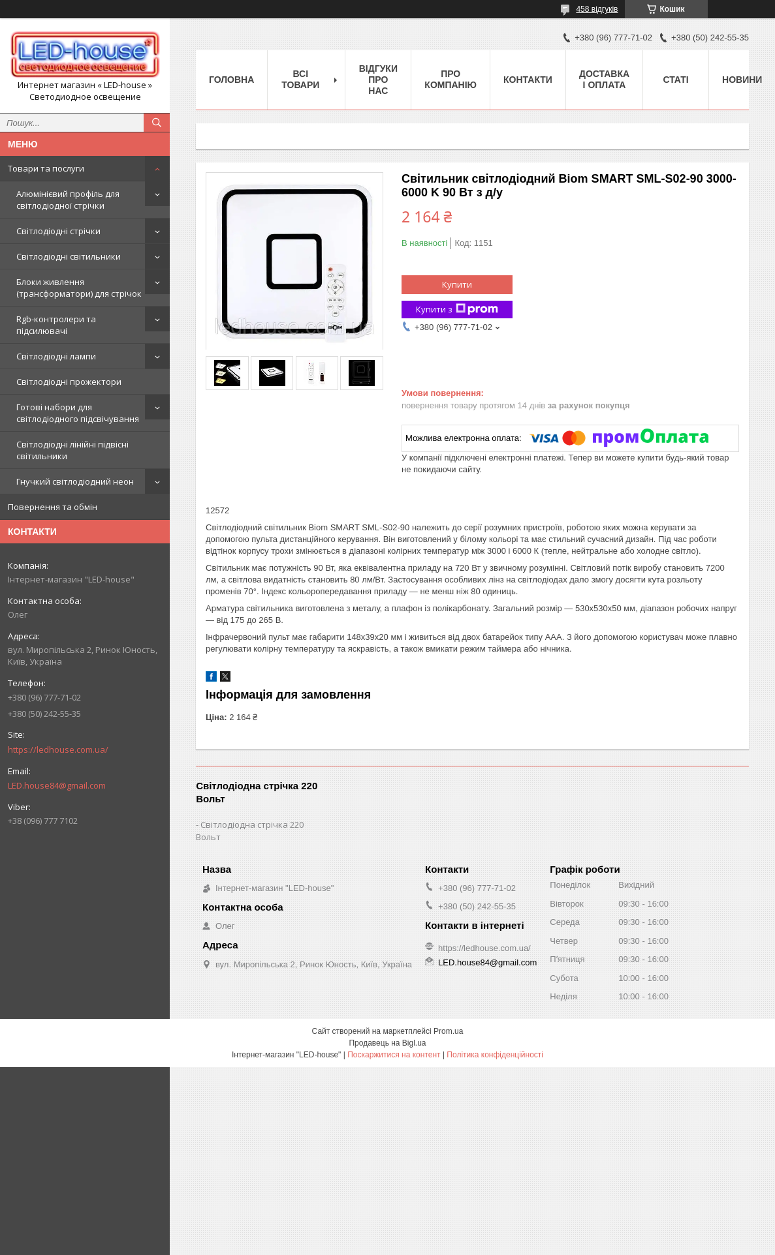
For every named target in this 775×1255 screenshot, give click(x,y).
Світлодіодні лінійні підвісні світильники (72, 450)
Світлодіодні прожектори (68, 381)
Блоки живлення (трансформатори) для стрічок (79, 287)
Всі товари (300, 79)
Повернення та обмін (52, 507)
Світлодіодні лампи (56, 356)
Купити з (457, 309)
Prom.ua (448, 1031)
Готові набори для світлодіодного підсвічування (77, 413)
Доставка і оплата (604, 79)
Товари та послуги (46, 168)
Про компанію (450, 79)
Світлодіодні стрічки (58, 231)
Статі (675, 79)
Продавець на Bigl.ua (387, 1043)
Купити (457, 284)
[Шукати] (157, 122)
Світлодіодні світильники (68, 256)
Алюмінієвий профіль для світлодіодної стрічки (67, 199)
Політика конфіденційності (495, 1054)
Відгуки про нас (378, 79)
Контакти (527, 79)
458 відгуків (597, 9)
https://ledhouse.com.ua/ (58, 749)
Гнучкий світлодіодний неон (75, 481)
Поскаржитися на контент (393, 1054)
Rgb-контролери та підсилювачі (56, 325)
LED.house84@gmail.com (57, 785)
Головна (231, 79)
